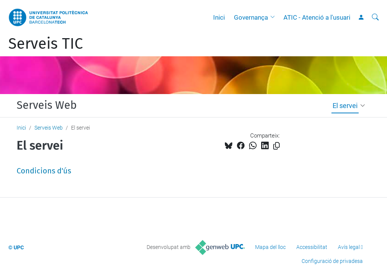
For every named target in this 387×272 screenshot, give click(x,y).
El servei (345, 106)
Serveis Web (47, 105)
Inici (219, 17)
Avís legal (349, 247)
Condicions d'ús (44, 170)
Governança (251, 17)
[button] (274, 17)
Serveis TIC (45, 44)
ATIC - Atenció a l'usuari (316, 17)
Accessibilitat (311, 247)
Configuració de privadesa (332, 261)
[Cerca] (375, 17)
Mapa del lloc (270, 247)
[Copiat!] (276, 146)
